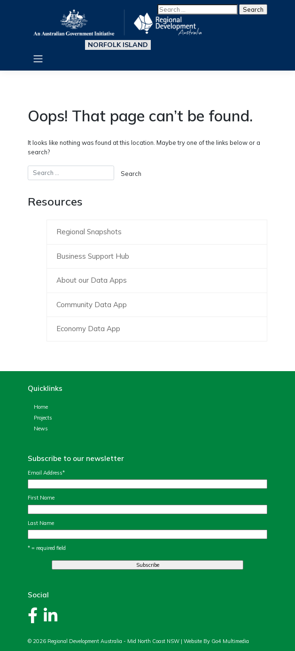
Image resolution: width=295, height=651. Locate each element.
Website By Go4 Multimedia (216, 641)
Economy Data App (88, 328)
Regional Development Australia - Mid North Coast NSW (113, 641)
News (41, 428)
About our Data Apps (91, 280)
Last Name (41, 523)
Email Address (46, 472)
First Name (41, 497)
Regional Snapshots (89, 231)
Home (41, 407)
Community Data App (91, 304)
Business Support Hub (92, 256)
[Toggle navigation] (38, 59)
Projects (43, 417)
